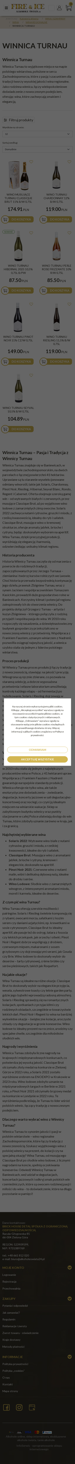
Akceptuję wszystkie (37, 759)
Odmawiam (37, 749)
